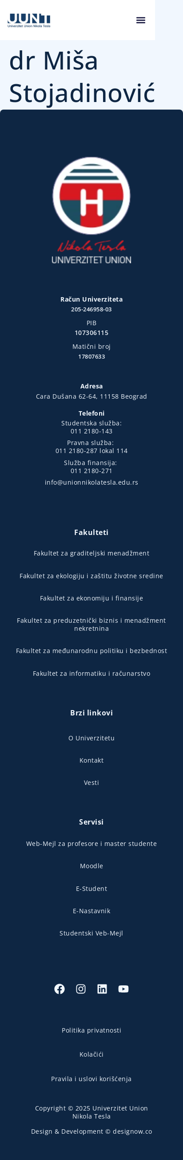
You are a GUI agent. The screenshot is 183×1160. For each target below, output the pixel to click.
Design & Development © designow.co (91, 1131)
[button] (168, 20)
